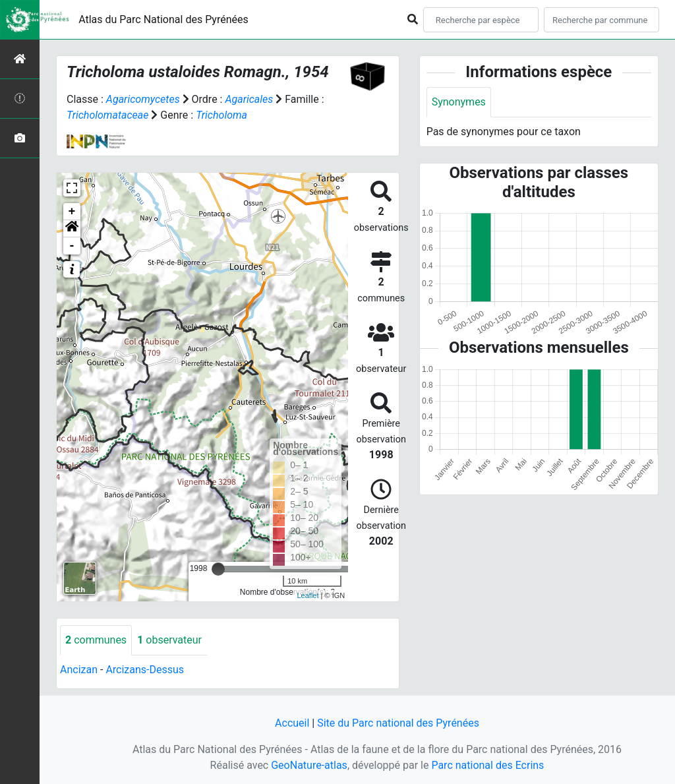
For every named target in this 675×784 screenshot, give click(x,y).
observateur (169, 640)
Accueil (292, 723)
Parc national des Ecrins (487, 765)
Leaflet (307, 595)
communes (96, 640)
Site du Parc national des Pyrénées (398, 723)
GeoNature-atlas (309, 765)
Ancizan (79, 669)
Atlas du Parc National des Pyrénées (163, 19)
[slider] (218, 569)
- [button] (72, 246)
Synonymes (459, 102)
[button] (71, 228)
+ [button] (72, 212)
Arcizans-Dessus (144, 669)
